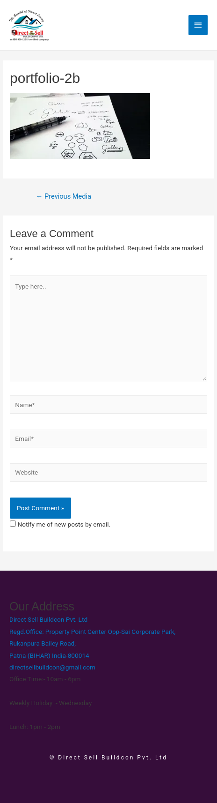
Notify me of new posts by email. (63, 524)
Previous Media (63, 196)
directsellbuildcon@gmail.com (52, 667)
